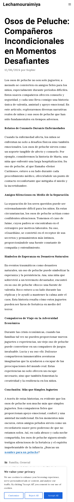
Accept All (53, 495)
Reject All (33, 495)
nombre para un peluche (21, 452)
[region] (33, 484)
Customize (13, 495)
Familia (13, 462)
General (25, 462)
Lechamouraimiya (21, 4)
